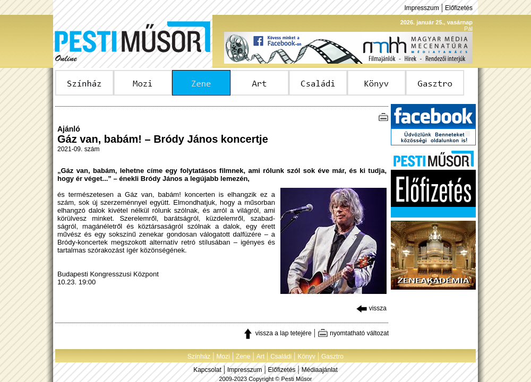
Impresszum (421, 8)
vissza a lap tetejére (277, 333)
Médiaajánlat (320, 370)
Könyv (306, 356)
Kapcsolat (207, 370)
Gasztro (332, 356)
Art (260, 356)
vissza (371, 308)
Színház (198, 356)
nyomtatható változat (353, 333)
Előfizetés (459, 8)
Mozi (223, 356)
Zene (243, 356)
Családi (281, 356)
